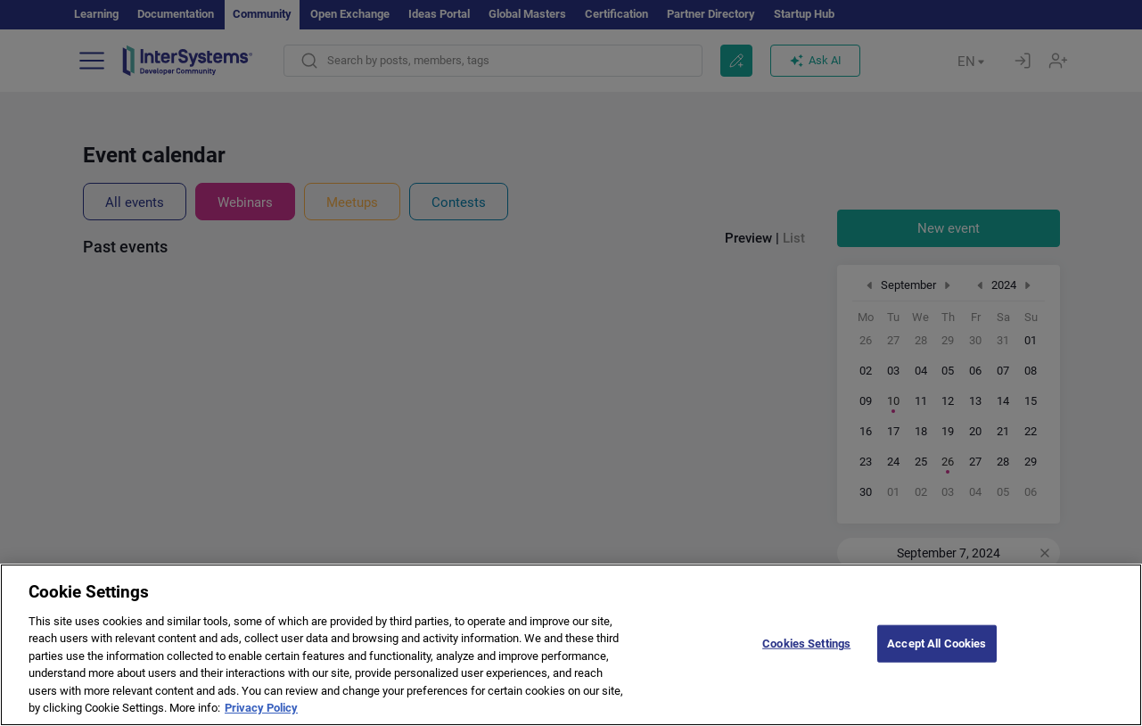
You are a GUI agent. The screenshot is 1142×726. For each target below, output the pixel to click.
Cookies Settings (806, 658)
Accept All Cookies (936, 658)
